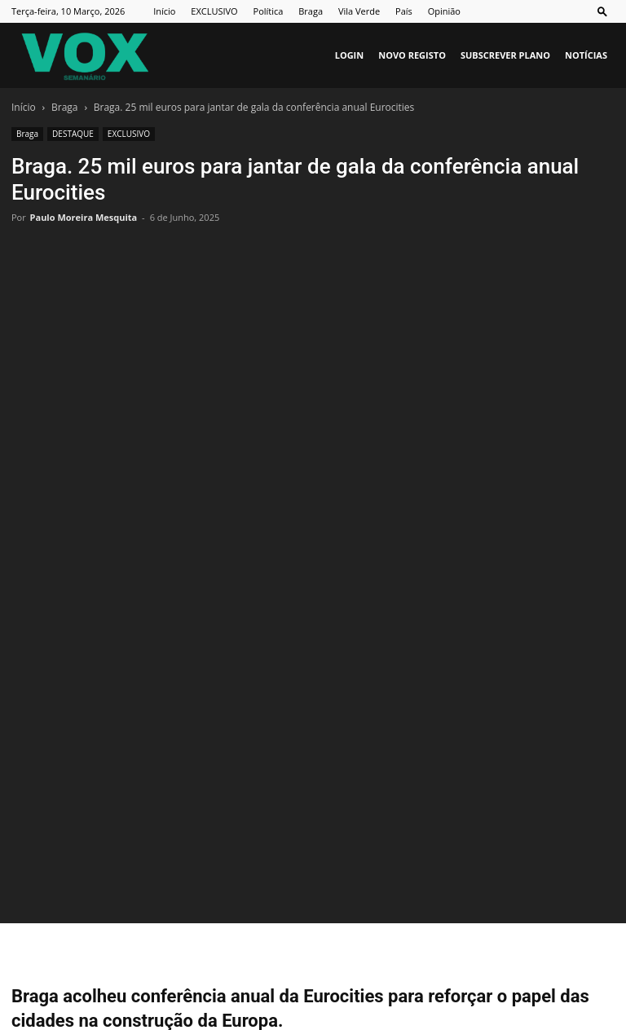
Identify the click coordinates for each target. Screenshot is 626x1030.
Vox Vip (558, 970)
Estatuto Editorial (369, 970)
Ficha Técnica (284, 970)
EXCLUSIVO (214, 11)
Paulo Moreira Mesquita (84, 217)
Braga (310, 11)
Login (349, 55)
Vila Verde (359, 11)
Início (164, 11)
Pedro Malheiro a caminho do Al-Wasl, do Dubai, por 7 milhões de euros (474, 876)
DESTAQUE (73, 133)
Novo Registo (412, 55)
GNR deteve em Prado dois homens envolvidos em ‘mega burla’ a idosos (148, 876)
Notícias (586, 55)
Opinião (444, 11)
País (403, 11)
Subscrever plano (505, 55)
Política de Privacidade (475, 970)
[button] (602, 11)
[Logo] (84, 55)
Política (268, 11)
